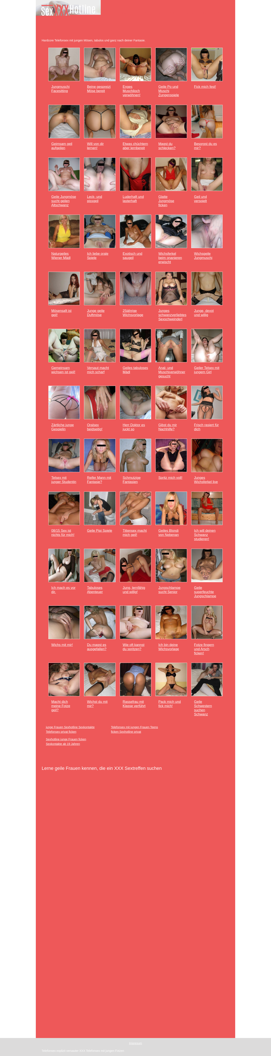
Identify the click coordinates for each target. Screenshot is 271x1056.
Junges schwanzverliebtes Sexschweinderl (172, 315)
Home (111, 13)
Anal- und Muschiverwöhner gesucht (171, 372)
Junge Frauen (129, 13)
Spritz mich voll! (170, 477)
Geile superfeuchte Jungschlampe (205, 592)
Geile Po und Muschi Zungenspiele (168, 91)
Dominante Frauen (180, 13)
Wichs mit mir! (62, 645)
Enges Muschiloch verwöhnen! (132, 91)
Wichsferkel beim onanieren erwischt (170, 258)
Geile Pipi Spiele (99, 530)
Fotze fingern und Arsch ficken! (204, 649)
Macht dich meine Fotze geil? (60, 706)
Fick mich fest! (205, 86)
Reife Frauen (153, 13)
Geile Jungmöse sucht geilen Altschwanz (63, 201)
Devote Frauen (209, 13)
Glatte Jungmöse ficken (166, 201)
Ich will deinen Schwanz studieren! (205, 535)
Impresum (135, 1043)
